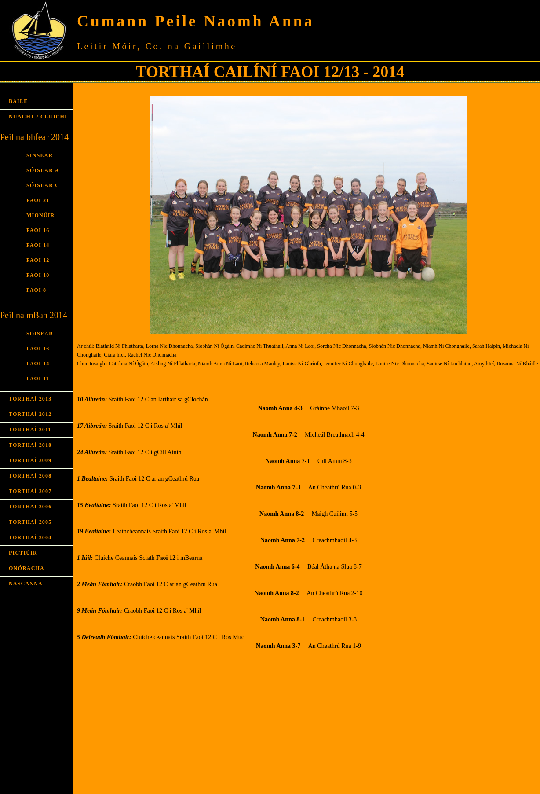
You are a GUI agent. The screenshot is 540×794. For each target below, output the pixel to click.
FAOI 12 (38, 260)
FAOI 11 (37, 378)
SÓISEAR (39, 334)
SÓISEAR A (42, 170)
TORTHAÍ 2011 (30, 429)
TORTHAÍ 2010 (30, 445)
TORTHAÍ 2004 (30, 537)
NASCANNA (26, 584)
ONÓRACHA (26, 568)
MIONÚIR (40, 215)
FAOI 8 (36, 290)
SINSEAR (39, 155)
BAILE (18, 101)
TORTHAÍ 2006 (30, 507)
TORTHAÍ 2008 (30, 476)
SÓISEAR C (42, 185)
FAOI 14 (38, 245)
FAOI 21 (38, 200)
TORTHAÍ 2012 (30, 414)
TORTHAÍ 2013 (30, 399)
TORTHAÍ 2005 (30, 522)
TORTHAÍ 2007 (30, 491)
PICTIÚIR (23, 553)
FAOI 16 (38, 230)
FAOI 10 (38, 275)
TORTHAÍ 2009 (30, 460)
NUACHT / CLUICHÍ (38, 117)
